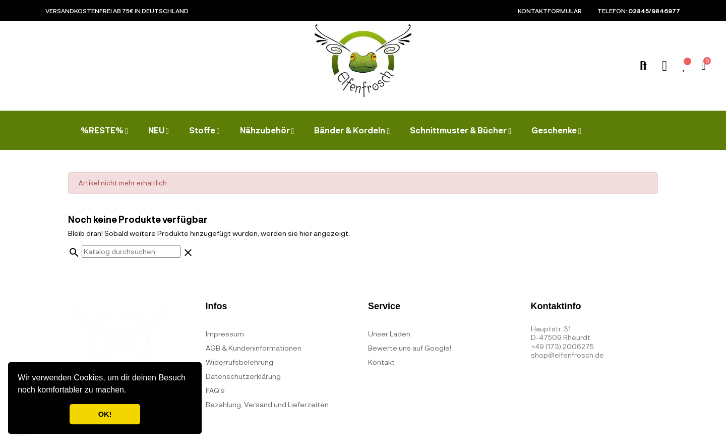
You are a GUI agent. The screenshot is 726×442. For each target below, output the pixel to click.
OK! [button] (104, 414)
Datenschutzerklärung (243, 376)
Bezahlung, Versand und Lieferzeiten (267, 404)
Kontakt (381, 362)
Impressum (225, 333)
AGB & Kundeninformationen (253, 347)
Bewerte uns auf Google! (409, 347)
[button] (130, 390)
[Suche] (131, 251)
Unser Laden (389, 333)
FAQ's (215, 390)
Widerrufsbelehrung (239, 362)
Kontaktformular (550, 10)
